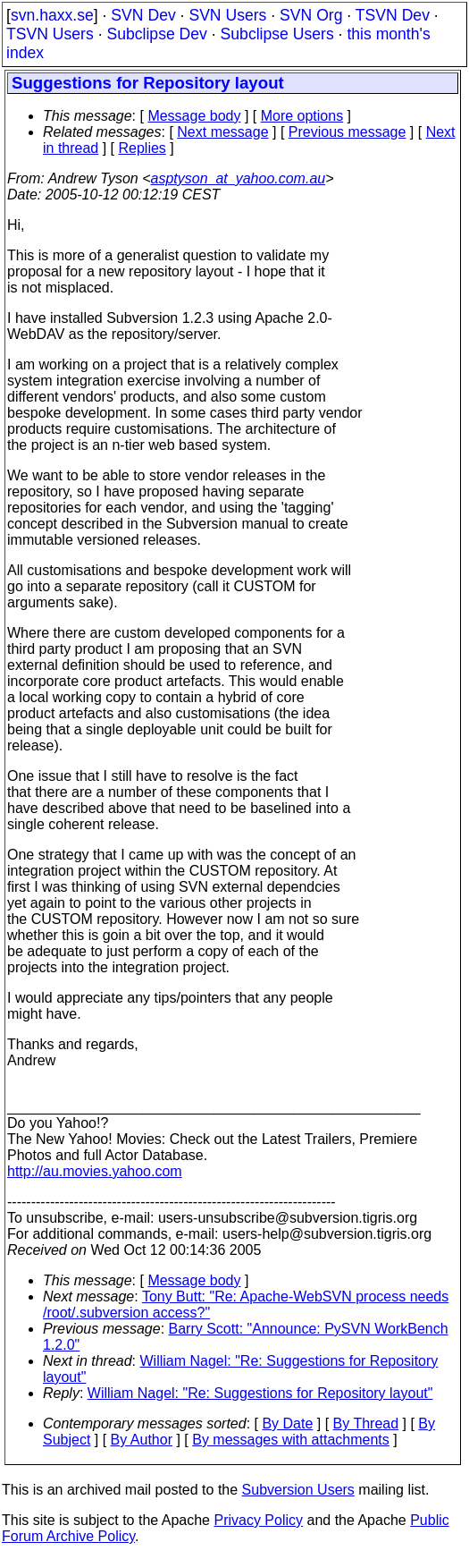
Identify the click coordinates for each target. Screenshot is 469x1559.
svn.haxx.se (52, 15)
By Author (141, 1439)
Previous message (347, 132)
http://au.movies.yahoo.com (94, 1171)
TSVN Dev (393, 15)
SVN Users (227, 15)
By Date (287, 1423)
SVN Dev (143, 15)
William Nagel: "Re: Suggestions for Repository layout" (260, 1393)
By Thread (366, 1423)
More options (302, 115)
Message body (193, 115)
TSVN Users (50, 34)
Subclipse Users (277, 34)
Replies (142, 148)
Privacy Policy (258, 1520)
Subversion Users (298, 1489)
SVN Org (311, 15)
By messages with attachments (290, 1439)
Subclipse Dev (156, 34)
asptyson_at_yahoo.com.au (238, 178)
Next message (222, 132)
